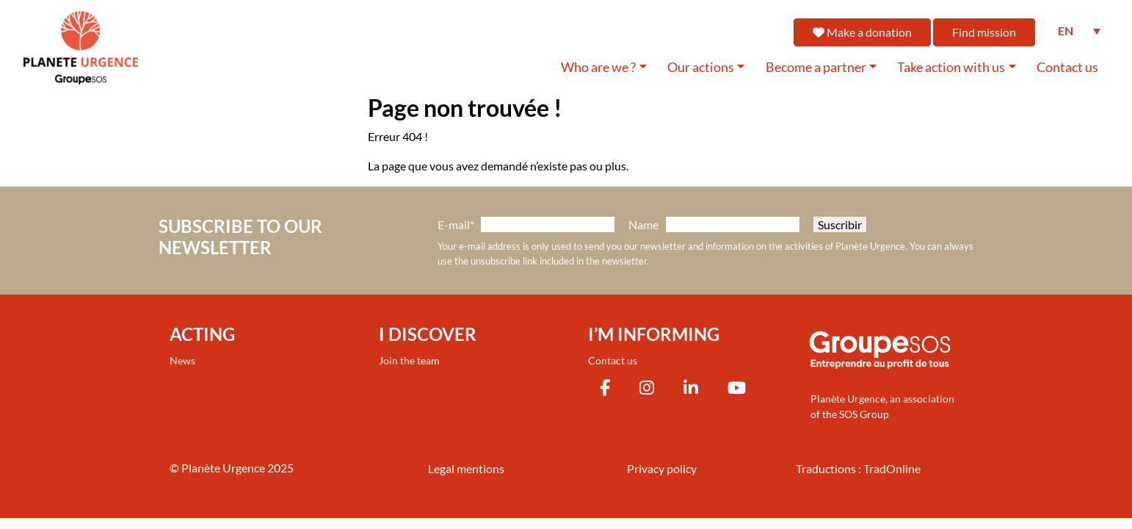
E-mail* (456, 224)
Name (643, 224)
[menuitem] (1079, 31)
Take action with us (951, 67)
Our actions (700, 67)
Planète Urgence (223, 468)
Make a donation (862, 32)
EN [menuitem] (1065, 30)
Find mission (984, 32)
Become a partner (816, 67)
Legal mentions (466, 468)
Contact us (1067, 67)
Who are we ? (598, 67)
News (182, 360)
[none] (1079, 31)
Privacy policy (662, 468)
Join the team (409, 360)
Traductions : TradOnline (858, 468)
